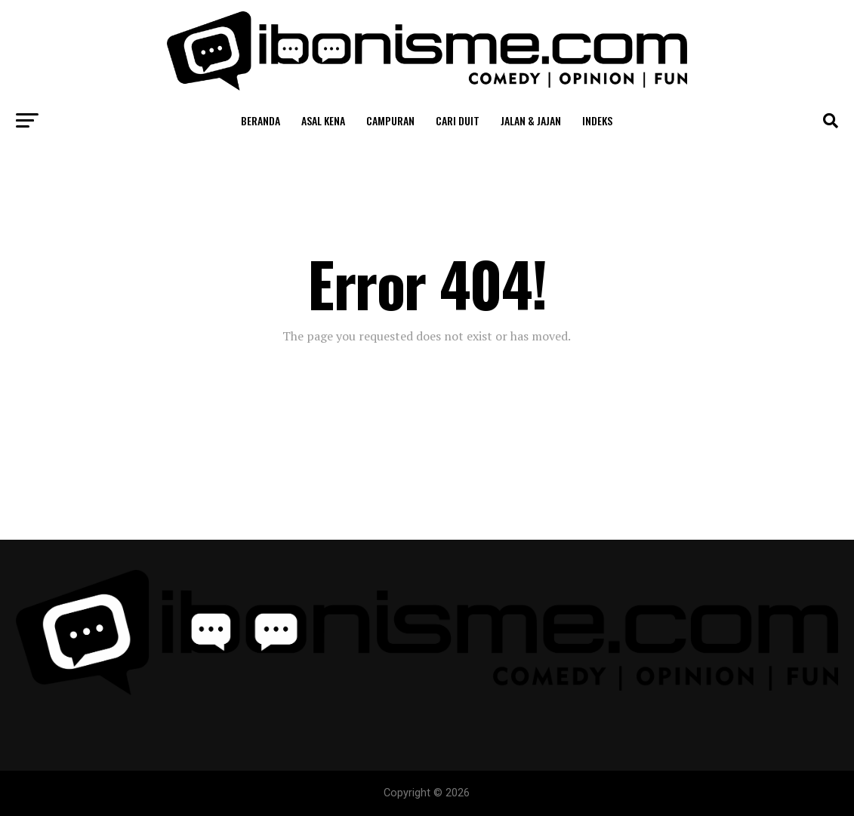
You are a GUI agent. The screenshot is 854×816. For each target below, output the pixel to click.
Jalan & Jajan (531, 120)
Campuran (390, 120)
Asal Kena (323, 120)
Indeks (597, 120)
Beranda (260, 120)
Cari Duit (457, 120)
